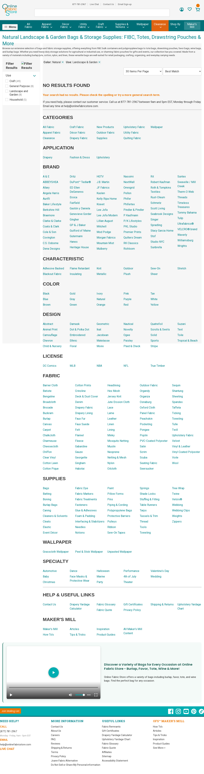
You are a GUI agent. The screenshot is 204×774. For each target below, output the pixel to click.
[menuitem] (11, 27)
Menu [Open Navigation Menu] (12, 27)
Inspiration (158, 738)
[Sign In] (182, 10)
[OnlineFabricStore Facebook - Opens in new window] (170, 712)
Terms (54, 751)
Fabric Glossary (110, 743)
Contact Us (108, 4)
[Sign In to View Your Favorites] (190, 10)
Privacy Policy (58, 755)
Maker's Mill (192, 26)
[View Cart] (198, 10)
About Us (56, 730)
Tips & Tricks (160, 734)
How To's (158, 726)
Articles (157, 730)
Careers (55, 734)
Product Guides (161, 743)
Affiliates (106, 751)
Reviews (55, 743)
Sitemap (106, 755)
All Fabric (28, 26)
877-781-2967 (79, 4)
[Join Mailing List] (10, 710)
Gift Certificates (110, 730)
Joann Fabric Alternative (64, 760)
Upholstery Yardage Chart (116, 738)
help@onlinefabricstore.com (15, 744)
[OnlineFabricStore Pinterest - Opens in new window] (194, 712)
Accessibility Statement (114, 760)
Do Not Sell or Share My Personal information (75, 764)
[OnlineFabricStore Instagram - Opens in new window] (178, 712)
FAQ (53, 738)
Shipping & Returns (61, 747)
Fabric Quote (109, 747)
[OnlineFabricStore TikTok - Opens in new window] (201, 712)
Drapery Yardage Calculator (117, 734)
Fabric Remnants (111, 726)
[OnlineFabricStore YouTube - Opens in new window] (186, 712)
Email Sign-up (125, 4)
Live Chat (94, 4)
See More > (159, 747)
